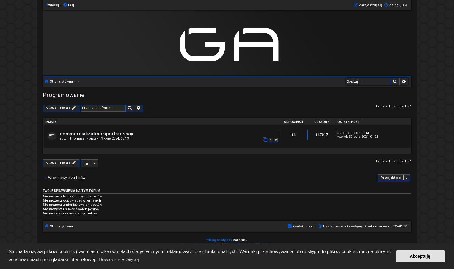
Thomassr (78, 138)
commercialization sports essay (96, 134)
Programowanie (63, 95)
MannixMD (240, 240)
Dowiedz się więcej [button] (119, 259)
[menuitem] (68, 5)
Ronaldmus (356, 133)
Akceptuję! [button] (421, 256)
